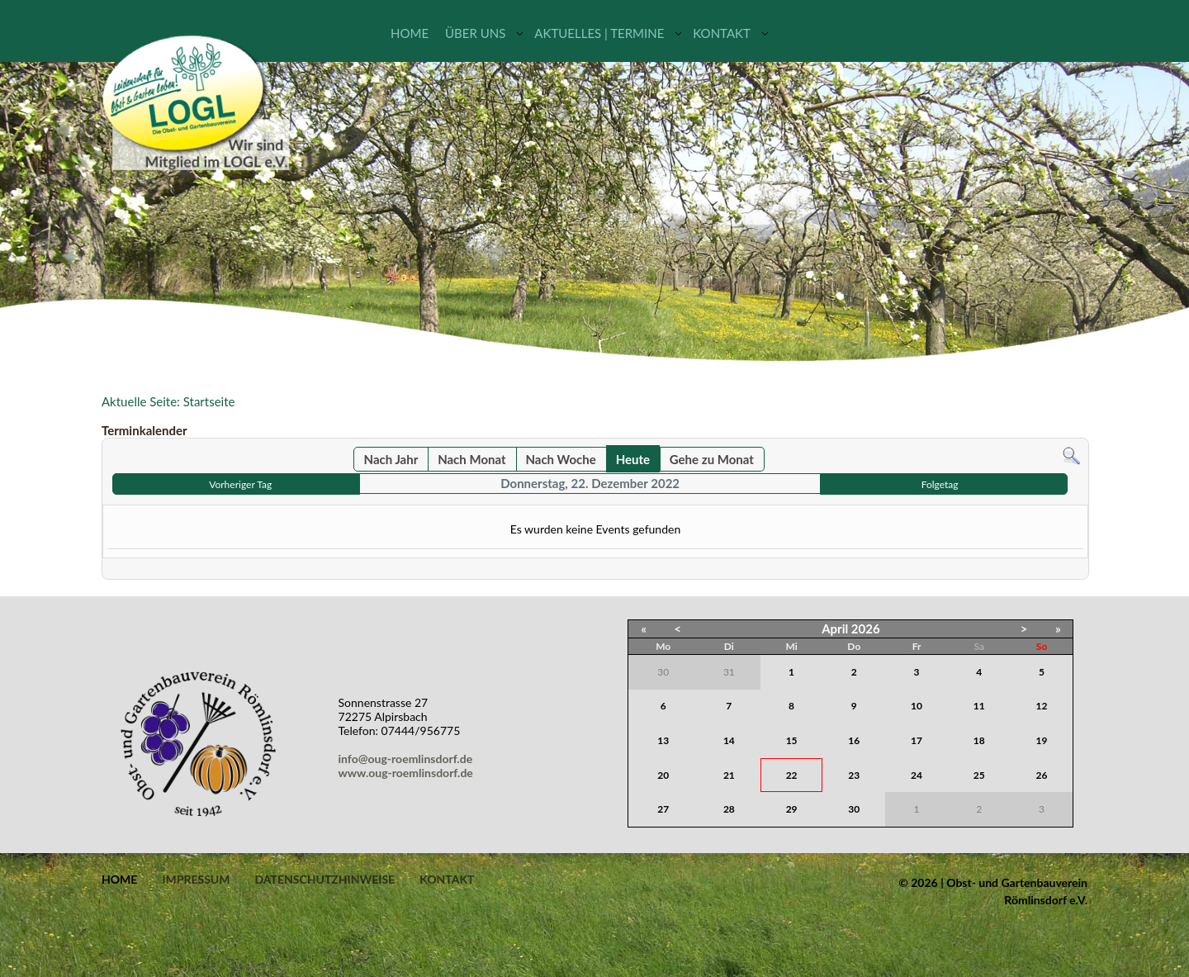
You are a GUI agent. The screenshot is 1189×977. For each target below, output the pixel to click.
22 (792, 775)
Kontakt (722, 33)
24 (916, 775)
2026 (865, 628)
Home (410, 33)
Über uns (475, 33)
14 (729, 740)
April (835, 628)
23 (854, 775)
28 (729, 809)
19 (1042, 740)
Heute (633, 459)
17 (916, 740)
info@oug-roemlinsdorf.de (408, 759)
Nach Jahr (391, 459)
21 (729, 775)
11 (979, 706)
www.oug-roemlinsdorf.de (409, 773)
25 (979, 775)
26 (1042, 775)
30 (854, 809)
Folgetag (940, 484)
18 (979, 740)
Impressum (196, 879)
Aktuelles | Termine (599, 33)
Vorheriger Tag (240, 484)
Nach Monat (471, 459)
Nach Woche (560, 459)
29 (792, 809)
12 (1042, 706)
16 (854, 740)
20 (663, 775)
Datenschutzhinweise (324, 879)
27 (663, 809)
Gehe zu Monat (712, 459)
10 (916, 706)
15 (792, 740)
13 (663, 740)
